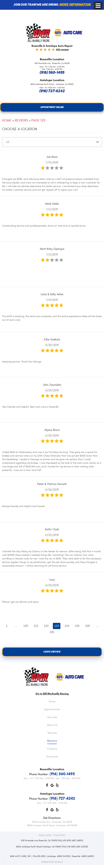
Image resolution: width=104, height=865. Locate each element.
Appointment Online (52, 107)
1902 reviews (62, 49)
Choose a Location (19, 129)
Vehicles (52, 733)
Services (52, 717)
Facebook (46, 786)
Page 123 (38, 120)
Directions (52, 756)
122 (46, 625)
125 (77, 625)
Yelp (57, 786)
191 (52, 631)
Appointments (52, 709)
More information (75, 5)
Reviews (21, 120)
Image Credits (45, 835)
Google (52, 786)
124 (67, 625)
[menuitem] (52, 704)
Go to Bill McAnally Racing (52, 693)
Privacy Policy (59, 835)
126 (87, 625)
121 (36, 625)
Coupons (52, 748)
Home (6, 120)
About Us (52, 725)
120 (25, 625)
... (16, 625)
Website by (52, 862)
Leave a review (52, 652)
